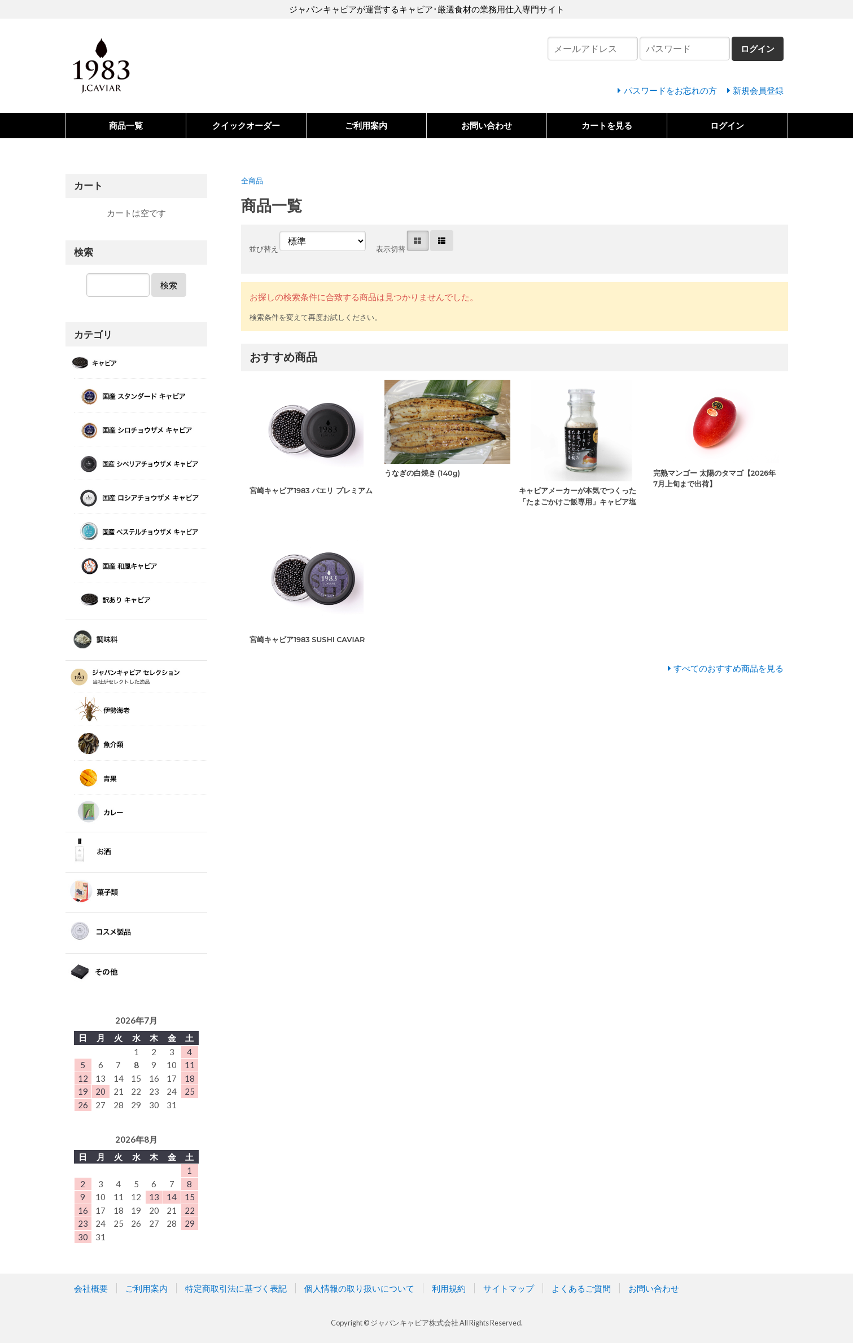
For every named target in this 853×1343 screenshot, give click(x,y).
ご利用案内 (366, 125)
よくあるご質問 (581, 1288)
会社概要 (91, 1288)
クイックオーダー (246, 125)
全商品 (252, 180)
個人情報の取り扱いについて (359, 1288)
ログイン (727, 125)
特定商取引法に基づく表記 (236, 1288)
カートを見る (606, 125)
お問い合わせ (486, 125)
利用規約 (449, 1288)
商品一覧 (126, 125)
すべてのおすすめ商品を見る (728, 668)
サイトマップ (508, 1288)
